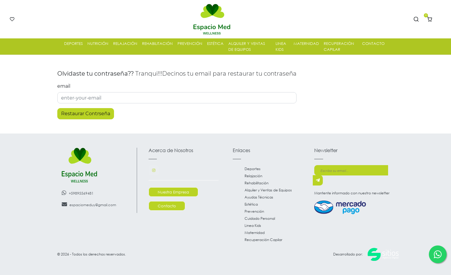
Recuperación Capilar (339, 46)
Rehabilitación (157, 43)
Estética (215, 43)
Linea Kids (281, 46)
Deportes (73, 43)
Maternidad (306, 43)
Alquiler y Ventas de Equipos (246, 46)
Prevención (190, 43)
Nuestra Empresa (173, 192)
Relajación (125, 43)
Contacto (373, 43)
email (63, 86)
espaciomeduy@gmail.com (89, 204)
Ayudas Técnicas (259, 197)
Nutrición (97, 43)
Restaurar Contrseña (85, 113)
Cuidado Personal (260, 218)
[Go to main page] (211, 19)
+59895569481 (78, 193)
